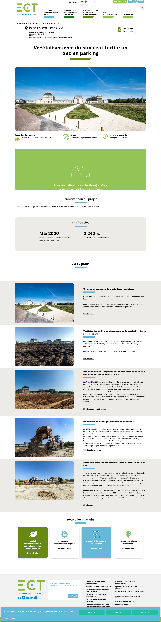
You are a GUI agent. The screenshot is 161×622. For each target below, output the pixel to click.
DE (83, 2)
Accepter (91, 612)
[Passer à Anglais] (101, 2)
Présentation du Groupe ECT (125, 601)
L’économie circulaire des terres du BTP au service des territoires (129, 592)
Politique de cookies (9, 618)
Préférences (145, 612)
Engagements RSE (121, 604)
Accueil (19, 23)
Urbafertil (88, 495)
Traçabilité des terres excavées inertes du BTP (97, 595)
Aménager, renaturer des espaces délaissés (127, 587)
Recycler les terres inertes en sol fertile (127, 597)
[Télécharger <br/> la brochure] (119, 29)
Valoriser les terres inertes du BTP (98, 586)
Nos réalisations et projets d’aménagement (125, 582)
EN (86, 2)
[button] (70, 128)
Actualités (128, 14)
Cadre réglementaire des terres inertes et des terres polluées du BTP (98, 606)
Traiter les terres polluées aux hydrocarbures (97, 590)
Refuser (118, 612)
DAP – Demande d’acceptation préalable (96, 600)
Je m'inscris (73, 596)
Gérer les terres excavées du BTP (51, 12)
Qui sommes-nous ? (110, 13)
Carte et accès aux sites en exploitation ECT (95, 582)
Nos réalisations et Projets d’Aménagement (90, 12)
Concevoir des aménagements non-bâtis (71, 12)
